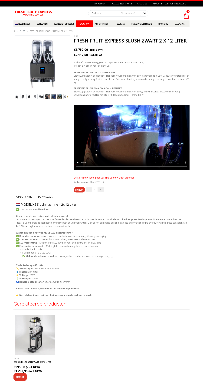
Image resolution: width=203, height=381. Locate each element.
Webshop (84, 24)
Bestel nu (79, 189)
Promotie (163, 24)
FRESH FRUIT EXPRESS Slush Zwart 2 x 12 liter (130, 40)
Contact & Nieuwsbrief (176, 4)
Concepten (42, 24)
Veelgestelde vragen (122, 4)
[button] (130, 13)
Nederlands (22, 24)
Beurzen (121, 24)
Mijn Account (100, 4)
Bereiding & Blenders (141, 24)
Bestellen (20, 377)
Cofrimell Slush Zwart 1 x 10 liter (32, 362)
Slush (76, 36)
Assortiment (101, 24)
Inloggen (157, 4)
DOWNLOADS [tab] (45, 196)
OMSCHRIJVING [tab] (24, 196)
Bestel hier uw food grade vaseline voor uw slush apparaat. (104, 177)
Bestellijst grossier (64, 24)
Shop (22, 31)
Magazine (179, 24)
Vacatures (142, 4)
